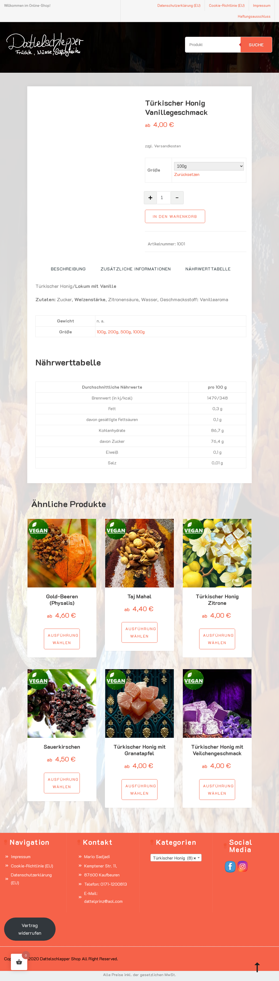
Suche (256, 44)
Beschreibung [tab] (68, 269)
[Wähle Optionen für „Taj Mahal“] (139, 632)
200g (113, 331)
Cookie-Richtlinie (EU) (227, 5)
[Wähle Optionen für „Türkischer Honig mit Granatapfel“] (139, 789)
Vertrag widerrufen (29, 929)
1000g (139, 331)
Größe (153, 170)
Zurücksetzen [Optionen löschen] (186, 174)
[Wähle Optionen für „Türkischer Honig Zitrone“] (217, 639)
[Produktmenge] (164, 197)
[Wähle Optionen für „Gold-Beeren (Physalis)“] (62, 639)
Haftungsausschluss (254, 16)
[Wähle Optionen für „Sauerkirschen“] (62, 783)
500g (125, 331)
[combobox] (176, 857)
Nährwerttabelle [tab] (208, 269)
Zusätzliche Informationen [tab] (136, 269)
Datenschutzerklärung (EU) (179, 5)
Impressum (262, 5)
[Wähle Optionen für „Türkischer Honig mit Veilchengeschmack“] (217, 789)
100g (101, 331)
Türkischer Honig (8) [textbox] (174, 858)
